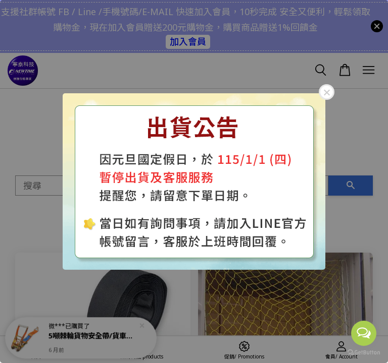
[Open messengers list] (363, 333)
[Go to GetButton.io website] (364, 352)
